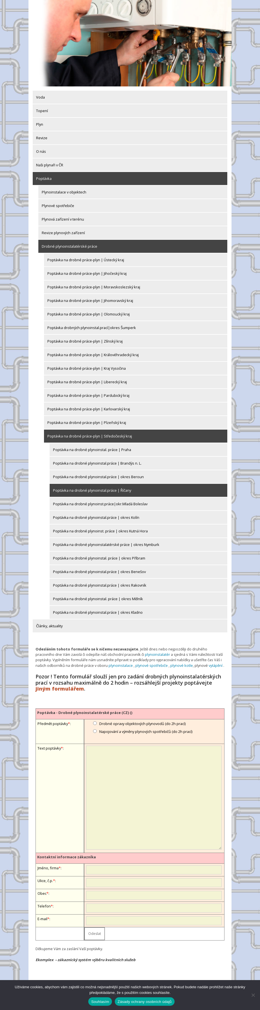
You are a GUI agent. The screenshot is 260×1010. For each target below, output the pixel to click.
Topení (42, 110)
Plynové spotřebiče (58, 205)
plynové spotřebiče (151, 665)
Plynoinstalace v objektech (64, 192)
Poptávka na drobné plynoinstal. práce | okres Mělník (98, 598)
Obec (42, 893)
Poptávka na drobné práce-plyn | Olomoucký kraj (88, 314)
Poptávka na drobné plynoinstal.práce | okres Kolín (96, 517)
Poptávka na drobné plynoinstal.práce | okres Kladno (98, 612)
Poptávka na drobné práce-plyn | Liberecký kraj (87, 381)
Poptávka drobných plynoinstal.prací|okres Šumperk (91, 327)
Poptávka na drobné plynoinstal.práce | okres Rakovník (99, 585)
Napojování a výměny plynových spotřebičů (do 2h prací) (145, 731)
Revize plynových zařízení (63, 232)
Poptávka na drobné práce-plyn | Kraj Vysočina (86, 368)
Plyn (39, 124)
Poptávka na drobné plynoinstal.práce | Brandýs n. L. (97, 463)
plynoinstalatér (157, 654)
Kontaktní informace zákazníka (66, 856)
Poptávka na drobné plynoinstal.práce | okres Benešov (99, 571)
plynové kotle (181, 665)
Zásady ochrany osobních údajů (145, 1002)
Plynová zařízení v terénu (63, 219)
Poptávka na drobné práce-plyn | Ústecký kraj (85, 259)
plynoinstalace (121, 665)
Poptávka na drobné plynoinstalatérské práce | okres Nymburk (106, 544)
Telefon (44, 906)
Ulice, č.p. (45, 880)
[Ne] (253, 995)
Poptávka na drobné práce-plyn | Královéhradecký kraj (93, 354)
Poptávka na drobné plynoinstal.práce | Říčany (92, 490)
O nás (41, 151)
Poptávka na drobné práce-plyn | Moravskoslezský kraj (93, 286)
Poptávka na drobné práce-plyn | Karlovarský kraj (88, 409)
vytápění (215, 665)
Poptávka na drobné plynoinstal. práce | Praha (92, 449)
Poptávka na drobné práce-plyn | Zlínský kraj (85, 341)
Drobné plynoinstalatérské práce (69, 246)
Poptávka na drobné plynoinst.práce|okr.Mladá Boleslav (100, 503)
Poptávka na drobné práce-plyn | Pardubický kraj (88, 395)
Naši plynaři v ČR (49, 164)
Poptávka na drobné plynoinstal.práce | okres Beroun (98, 476)
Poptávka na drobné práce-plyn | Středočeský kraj (89, 436)
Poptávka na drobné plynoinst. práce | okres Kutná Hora (100, 531)
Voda (40, 97)
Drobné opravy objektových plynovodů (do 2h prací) (142, 723)
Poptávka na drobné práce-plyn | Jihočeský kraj (87, 273)
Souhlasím (100, 1002)
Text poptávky (49, 748)
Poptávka (44, 178)
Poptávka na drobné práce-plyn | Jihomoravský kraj (90, 300)
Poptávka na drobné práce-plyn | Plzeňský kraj (86, 422)
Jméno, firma (48, 867)
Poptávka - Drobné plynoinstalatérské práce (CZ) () (84, 712)
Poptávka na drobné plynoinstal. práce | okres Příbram (99, 558)
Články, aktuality (49, 625)
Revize (41, 137)
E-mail (42, 918)
